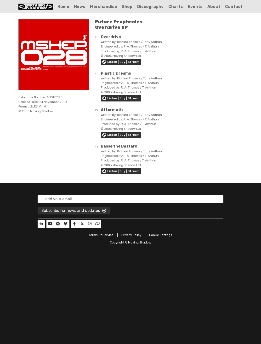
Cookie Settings (160, 235)
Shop (127, 6)
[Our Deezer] (65, 224)
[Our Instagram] (89, 224)
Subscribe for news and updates (74, 211)
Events (195, 6)
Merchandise (103, 6)
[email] (130, 199)
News (79, 6)
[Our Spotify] (58, 224)
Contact (234, 6)
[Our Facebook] (74, 224)
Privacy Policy (131, 235)
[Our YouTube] (50, 224)
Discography (150, 6)
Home (63, 6)
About (213, 6)
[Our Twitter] (82, 224)
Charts (175, 6)
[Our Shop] (41, 224)
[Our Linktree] (97, 224)
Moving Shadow (139, 242)
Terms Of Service (101, 235)
